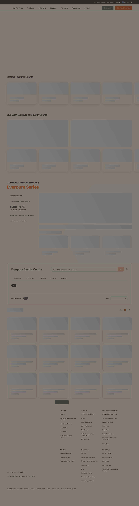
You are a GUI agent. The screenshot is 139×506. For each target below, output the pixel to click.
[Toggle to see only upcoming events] (25, 313)
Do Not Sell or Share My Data (68, 503)
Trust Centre (55, 503)
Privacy (33, 503)
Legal (48, 503)
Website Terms (41, 503)
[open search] (131, 2)
